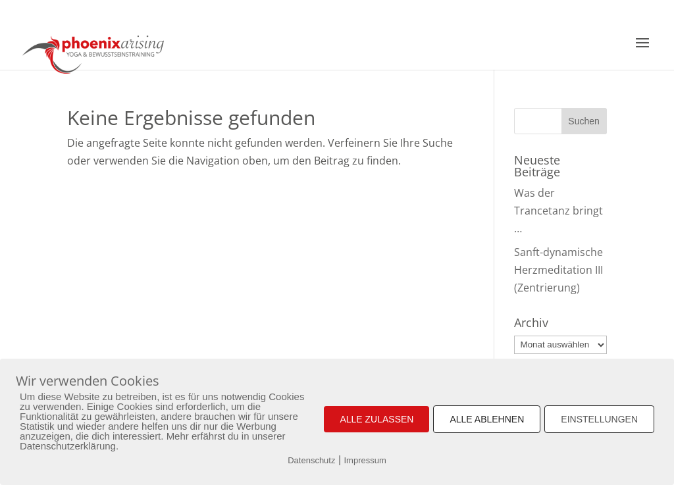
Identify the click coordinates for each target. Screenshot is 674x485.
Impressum (365, 460)
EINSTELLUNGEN (599, 419)
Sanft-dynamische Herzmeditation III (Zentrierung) (558, 270)
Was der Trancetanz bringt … (558, 211)
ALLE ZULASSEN (376, 419)
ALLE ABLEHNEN (487, 419)
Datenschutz (311, 460)
